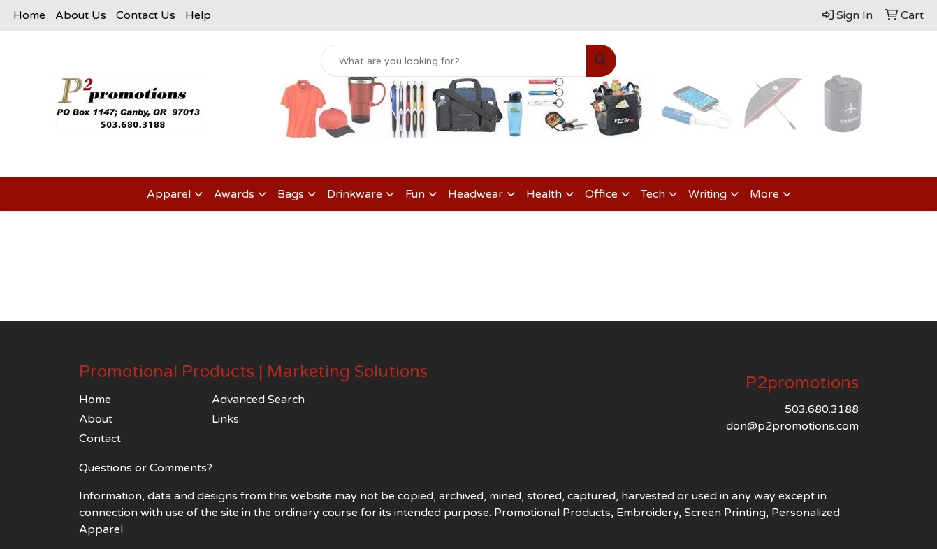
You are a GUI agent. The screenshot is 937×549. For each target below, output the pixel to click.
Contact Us (145, 15)
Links (225, 419)
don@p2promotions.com (792, 426)
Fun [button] (415, 194)
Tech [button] (653, 194)
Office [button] (601, 194)
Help (198, 15)
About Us (80, 15)
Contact (100, 439)
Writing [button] (707, 194)
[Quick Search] (454, 61)
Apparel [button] (169, 194)
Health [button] (544, 194)
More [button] (764, 194)
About (95, 419)
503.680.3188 (822, 409)
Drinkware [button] (354, 194)
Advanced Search (258, 400)
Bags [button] (290, 194)
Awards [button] (234, 194)
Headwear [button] (475, 194)
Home (29, 15)
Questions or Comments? (145, 468)
